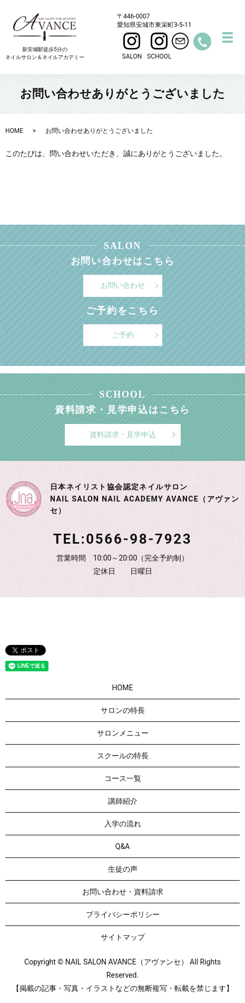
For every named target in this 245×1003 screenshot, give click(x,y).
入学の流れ (122, 823)
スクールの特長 (123, 755)
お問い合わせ (123, 285)
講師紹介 (123, 801)
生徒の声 (123, 869)
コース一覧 (122, 778)
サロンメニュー (123, 733)
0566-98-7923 (139, 539)
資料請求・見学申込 (123, 434)
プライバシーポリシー (123, 914)
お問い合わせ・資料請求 (122, 892)
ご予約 (123, 335)
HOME (14, 130)
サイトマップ (123, 937)
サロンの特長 (123, 710)
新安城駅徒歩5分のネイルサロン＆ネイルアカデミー (44, 36)
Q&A (122, 846)
